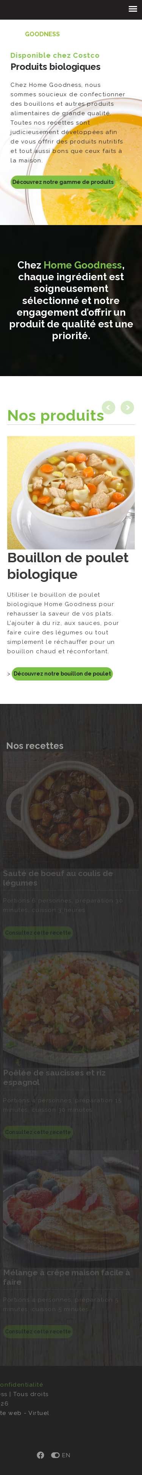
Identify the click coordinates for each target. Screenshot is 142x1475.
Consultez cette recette (38, 1331)
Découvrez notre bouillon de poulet (62, 674)
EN (34, 1455)
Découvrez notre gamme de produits (58, 182)
